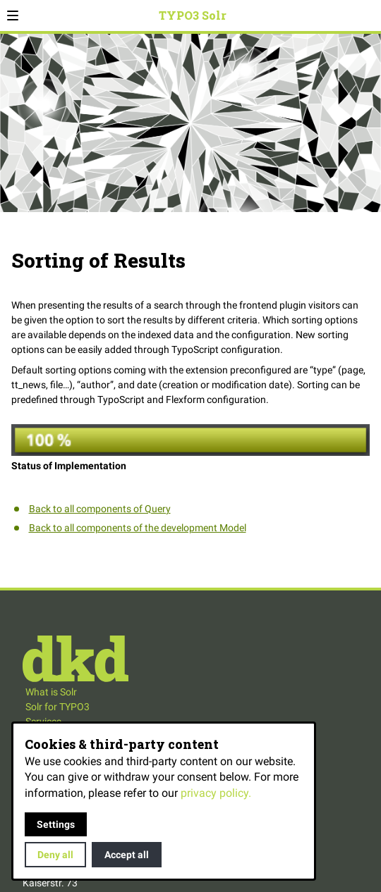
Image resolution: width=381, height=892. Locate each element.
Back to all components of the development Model (137, 527)
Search (351, 24)
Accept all (126, 854)
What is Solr (51, 692)
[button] (12, 15)
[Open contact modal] (367, 15)
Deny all (55, 854)
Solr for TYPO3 (57, 706)
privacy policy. (216, 793)
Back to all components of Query (100, 508)
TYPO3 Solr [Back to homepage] (192, 15)
